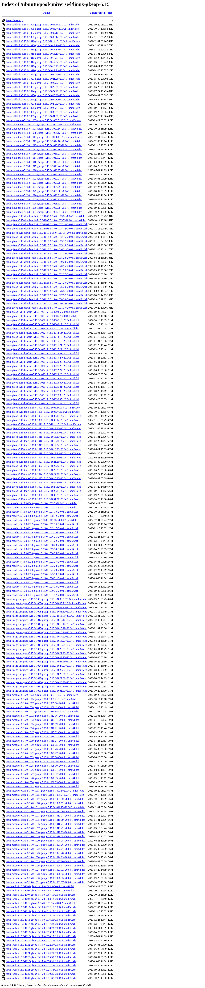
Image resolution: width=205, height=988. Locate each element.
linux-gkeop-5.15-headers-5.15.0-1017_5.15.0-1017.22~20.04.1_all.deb (42, 349)
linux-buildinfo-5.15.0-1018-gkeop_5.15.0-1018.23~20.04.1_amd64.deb (43, 66)
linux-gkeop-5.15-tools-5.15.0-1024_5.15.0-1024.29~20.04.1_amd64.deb (43, 474)
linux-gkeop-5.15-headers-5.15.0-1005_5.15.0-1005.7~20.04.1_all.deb (42, 316)
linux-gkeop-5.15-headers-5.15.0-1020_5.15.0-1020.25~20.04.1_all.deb (42, 361)
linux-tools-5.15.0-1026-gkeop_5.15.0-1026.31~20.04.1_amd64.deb (41, 961)
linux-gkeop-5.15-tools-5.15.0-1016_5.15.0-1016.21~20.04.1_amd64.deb (43, 441)
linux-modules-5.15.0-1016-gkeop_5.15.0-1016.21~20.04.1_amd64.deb (42, 728)
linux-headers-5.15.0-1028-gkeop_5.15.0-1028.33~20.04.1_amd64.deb (42, 586)
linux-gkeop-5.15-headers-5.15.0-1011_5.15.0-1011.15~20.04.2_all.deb (42, 328)
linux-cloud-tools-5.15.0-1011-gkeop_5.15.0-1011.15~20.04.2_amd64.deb (44, 137)
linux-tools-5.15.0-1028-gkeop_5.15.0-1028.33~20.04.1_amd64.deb (41, 969)
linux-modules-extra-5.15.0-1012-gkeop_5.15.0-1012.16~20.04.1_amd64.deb (45, 811)
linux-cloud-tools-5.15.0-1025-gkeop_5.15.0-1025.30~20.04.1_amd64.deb (44, 191)
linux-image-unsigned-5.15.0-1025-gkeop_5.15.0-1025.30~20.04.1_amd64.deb (46, 670)
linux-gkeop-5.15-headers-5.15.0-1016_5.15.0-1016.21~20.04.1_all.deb (42, 345)
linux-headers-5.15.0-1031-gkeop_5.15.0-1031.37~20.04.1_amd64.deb (42, 595)
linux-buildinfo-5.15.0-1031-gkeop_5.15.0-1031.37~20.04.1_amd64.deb (43, 116)
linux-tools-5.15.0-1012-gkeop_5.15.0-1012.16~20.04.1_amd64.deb (41, 907)
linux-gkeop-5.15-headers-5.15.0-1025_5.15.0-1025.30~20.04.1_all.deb (42, 382)
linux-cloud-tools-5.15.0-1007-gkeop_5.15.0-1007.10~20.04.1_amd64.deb (44, 128)
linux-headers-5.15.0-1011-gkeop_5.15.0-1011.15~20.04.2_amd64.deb (42, 520)
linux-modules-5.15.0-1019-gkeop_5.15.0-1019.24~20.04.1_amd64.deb (42, 740)
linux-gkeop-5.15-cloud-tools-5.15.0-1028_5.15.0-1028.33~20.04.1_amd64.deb (46, 299)
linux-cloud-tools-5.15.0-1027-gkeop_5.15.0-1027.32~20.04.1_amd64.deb (44, 199)
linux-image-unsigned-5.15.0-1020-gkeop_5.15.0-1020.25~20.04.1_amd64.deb (46, 649)
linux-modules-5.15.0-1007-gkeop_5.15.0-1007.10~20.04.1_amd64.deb (42, 703)
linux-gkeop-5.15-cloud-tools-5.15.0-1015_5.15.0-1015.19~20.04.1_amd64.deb (46, 245)
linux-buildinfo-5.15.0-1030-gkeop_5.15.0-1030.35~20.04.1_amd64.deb (43, 112)
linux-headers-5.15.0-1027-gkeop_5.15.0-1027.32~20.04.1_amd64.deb (42, 582)
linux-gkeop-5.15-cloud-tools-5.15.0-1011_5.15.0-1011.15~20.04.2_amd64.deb (46, 232)
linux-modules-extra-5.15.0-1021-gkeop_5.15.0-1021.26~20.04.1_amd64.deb (45, 844)
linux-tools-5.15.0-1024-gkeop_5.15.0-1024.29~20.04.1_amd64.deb (41, 953)
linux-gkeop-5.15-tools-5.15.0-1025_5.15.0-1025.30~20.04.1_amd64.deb (43, 478)
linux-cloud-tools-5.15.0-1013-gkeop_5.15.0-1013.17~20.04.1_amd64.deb (44, 145)
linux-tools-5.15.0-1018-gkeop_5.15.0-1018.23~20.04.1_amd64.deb (41, 928)
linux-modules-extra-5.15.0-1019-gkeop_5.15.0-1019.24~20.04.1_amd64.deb (45, 836)
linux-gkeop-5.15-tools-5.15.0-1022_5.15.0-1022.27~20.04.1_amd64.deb (43, 466)
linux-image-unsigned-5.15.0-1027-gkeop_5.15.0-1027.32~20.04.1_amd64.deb (46, 678)
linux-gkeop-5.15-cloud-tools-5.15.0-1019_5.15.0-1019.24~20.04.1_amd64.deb (46, 262)
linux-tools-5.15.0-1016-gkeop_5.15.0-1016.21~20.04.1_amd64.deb (41, 919)
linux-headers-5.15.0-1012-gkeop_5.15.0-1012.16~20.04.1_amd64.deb (42, 524)
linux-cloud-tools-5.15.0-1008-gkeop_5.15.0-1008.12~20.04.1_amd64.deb (44, 132)
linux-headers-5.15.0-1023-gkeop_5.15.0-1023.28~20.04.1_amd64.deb (42, 565)
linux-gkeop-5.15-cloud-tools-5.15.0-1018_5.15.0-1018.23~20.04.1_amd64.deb (46, 257)
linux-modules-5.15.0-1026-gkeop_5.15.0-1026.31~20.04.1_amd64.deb (42, 769)
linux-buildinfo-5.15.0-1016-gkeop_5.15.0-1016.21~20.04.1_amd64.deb (43, 58)
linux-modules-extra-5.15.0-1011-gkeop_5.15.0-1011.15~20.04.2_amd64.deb (45, 807)
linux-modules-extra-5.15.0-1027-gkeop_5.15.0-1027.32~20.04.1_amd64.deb (45, 869)
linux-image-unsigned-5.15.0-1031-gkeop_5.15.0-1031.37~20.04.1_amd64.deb (46, 690)
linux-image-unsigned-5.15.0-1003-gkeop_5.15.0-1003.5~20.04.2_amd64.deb (46, 599)
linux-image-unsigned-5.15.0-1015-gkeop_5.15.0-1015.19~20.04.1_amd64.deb (46, 628)
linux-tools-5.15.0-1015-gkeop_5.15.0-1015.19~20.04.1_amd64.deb (41, 915)
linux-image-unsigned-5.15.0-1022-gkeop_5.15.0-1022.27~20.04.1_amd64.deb (46, 657)
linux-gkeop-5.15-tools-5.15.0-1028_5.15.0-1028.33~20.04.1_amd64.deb (43, 491)
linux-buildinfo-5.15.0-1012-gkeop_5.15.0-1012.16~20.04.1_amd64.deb (43, 45)
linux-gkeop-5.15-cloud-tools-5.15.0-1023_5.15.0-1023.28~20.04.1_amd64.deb (46, 278)
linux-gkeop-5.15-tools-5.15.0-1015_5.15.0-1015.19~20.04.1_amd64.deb (43, 436)
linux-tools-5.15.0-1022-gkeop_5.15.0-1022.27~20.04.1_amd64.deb (41, 944)
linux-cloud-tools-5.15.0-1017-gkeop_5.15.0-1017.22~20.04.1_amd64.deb (44, 157)
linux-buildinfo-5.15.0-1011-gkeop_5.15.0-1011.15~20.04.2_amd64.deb (43, 41)
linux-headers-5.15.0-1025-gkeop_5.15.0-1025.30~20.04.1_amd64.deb (42, 574)
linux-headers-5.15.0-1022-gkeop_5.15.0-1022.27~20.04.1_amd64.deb (42, 561)
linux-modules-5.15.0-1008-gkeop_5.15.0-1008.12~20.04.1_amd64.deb (42, 707)
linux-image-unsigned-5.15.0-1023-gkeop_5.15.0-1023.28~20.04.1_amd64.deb (46, 661)
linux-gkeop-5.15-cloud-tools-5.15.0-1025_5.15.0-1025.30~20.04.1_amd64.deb (46, 287)
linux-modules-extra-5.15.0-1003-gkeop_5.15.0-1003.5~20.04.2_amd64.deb (45, 790)
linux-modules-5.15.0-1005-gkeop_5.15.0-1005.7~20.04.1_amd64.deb (42, 699)
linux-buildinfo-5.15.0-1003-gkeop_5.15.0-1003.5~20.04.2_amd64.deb (42, 24)
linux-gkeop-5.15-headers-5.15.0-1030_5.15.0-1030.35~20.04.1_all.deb (42, 399)
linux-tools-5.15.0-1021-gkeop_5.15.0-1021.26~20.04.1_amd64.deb (41, 940)
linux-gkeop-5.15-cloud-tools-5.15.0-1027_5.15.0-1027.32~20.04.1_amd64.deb (46, 295)
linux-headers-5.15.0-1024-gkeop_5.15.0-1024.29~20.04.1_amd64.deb (42, 570)
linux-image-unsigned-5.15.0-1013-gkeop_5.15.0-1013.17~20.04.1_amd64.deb (46, 624)
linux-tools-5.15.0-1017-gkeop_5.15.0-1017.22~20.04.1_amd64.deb (41, 924)
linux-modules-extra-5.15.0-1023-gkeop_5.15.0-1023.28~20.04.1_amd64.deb (45, 853)
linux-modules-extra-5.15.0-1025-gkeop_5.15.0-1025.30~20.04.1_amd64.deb (45, 861)
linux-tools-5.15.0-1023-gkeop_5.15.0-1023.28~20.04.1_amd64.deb (41, 948)
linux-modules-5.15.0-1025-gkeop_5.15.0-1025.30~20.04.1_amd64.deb (42, 765)
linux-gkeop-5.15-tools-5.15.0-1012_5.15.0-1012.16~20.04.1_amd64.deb (43, 428)
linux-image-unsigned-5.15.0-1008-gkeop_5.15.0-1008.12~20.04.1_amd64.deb (46, 611)
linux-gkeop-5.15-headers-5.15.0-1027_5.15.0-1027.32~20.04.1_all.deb (42, 391)
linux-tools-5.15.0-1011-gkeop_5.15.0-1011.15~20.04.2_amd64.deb (40, 903)
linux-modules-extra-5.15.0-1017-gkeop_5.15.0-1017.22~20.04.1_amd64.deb (45, 828)
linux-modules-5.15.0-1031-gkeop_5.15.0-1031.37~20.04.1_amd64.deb (42, 786)
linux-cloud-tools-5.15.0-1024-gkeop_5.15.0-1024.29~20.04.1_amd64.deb (44, 187)
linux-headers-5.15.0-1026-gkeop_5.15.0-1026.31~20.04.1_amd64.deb (42, 578)
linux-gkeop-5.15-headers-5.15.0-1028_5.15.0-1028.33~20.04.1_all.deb (42, 395)
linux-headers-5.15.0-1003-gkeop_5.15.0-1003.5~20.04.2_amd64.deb (41, 503)
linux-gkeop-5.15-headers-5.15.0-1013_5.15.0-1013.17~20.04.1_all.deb (42, 336)
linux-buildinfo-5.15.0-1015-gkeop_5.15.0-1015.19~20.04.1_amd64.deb (43, 53)
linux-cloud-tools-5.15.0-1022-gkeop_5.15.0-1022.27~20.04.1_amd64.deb (44, 178)
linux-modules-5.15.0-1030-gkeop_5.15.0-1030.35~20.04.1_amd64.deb (42, 782)
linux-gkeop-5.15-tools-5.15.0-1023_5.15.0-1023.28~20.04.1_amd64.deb (43, 470)
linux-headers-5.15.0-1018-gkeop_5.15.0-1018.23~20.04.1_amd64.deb (42, 545)
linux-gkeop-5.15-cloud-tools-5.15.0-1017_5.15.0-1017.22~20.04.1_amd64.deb (46, 253)
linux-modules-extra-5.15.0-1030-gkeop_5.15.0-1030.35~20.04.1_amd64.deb (45, 878)
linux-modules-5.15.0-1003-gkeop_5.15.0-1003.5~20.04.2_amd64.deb (42, 695)
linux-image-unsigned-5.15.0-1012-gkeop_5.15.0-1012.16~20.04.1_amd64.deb (46, 620)
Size (110, 12)
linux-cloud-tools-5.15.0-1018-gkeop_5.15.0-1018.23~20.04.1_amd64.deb (44, 162)
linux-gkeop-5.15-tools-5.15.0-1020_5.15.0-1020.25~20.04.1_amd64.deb (43, 457)
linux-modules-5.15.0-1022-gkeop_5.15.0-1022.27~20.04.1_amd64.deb (42, 753)
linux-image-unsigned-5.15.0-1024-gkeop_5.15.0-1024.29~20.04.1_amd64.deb (46, 665)
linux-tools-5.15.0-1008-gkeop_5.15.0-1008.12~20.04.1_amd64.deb (41, 899)
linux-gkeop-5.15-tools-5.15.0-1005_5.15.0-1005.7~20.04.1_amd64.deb (43, 411)
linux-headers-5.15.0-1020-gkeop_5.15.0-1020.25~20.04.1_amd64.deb (42, 553)
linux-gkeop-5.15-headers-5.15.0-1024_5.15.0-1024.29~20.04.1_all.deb (42, 378)
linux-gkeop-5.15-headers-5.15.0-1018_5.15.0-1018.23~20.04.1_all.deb (42, 353)
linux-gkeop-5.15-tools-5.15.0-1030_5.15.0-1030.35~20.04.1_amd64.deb (43, 495)
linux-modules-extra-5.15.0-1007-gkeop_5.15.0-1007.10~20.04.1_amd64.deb (45, 799)
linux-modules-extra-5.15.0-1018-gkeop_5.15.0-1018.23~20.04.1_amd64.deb (45, 832)
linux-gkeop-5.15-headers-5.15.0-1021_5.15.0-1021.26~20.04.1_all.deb (42, 366)
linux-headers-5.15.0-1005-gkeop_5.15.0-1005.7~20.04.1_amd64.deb (41, 507)
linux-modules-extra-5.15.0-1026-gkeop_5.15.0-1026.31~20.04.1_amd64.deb (45, 865)
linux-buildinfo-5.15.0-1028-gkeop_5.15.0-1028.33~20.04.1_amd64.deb (43, 107)
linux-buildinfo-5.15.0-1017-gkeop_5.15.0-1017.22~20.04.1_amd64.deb (43, 62)
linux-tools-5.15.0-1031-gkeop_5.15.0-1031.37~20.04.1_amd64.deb (41, 978)
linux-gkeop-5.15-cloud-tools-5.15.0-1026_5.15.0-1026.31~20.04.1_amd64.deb (46, 291)
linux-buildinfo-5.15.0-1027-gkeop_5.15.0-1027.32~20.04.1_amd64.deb (43, 103)
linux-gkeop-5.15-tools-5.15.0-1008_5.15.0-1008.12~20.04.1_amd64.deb (43, 420)
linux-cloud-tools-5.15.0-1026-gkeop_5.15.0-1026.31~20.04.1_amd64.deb (44, 195)
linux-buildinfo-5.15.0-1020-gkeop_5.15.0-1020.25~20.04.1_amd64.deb (43, 74)
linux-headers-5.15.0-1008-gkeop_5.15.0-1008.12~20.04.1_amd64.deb (42, 515)
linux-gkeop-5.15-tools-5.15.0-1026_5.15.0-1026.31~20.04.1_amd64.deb (43, 482)
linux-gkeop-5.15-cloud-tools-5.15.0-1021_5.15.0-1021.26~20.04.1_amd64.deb (46, 270)
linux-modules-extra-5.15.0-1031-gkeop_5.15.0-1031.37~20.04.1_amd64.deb (45, 882)
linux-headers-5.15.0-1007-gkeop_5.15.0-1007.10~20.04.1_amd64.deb (42, 511)
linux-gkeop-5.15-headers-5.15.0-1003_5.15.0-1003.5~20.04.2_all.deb (42, 311)
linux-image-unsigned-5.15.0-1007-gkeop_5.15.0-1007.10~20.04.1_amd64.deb (46, 607)
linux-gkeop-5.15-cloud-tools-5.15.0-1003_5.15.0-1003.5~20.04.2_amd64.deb (46, 216)
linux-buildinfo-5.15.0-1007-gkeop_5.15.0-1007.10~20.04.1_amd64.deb (43, 33)
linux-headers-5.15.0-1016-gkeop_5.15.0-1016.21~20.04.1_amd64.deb (42, 536)
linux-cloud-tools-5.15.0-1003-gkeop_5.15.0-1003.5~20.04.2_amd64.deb (43, 120)
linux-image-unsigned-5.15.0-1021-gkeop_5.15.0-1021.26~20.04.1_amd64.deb (46, 653)
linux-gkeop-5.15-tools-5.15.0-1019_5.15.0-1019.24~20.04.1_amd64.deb (43, 453)
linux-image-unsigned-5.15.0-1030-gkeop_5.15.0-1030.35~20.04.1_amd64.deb (46, 686)
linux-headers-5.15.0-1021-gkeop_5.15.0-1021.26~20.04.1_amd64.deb (42, 557)
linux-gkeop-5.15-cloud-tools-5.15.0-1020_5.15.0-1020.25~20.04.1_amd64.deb (46, 266)
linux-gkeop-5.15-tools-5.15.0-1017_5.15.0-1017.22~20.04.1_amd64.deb (43, 445)
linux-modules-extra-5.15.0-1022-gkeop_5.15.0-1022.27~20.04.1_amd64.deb (45, 849)
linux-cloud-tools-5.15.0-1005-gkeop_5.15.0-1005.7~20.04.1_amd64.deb (43, 124)
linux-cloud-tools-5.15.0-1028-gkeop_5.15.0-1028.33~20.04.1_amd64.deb (44, 203)
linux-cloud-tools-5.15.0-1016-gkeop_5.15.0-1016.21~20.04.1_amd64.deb (44, 153)
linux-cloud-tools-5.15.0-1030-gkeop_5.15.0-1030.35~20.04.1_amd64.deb (44, 207)
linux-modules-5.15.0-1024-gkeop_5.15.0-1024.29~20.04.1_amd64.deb (42, 761)
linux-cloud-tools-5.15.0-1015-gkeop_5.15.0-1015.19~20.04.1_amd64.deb (44, 149)
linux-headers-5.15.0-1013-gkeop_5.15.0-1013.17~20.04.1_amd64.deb (42, 528)
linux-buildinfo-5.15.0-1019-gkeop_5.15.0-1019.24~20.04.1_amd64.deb (43, 70)
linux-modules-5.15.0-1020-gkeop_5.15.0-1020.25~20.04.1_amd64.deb (42, 744)
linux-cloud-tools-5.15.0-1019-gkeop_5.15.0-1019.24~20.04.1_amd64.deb (44, 166)
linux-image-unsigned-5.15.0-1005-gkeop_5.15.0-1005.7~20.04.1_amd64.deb (46, 603)
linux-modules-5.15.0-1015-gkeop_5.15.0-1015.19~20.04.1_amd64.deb (42, 724)
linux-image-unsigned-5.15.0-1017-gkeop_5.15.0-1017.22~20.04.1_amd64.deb (46, 636)
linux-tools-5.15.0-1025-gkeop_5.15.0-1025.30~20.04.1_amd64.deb (41, 957)
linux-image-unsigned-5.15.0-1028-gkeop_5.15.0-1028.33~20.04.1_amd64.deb (46, 682)
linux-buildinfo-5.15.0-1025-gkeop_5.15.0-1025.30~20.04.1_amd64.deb (43, 95)
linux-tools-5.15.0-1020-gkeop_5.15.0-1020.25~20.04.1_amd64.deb (41, 936)
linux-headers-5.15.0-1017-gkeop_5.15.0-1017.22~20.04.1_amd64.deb (42, 540)
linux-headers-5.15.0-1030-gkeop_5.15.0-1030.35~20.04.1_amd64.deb (42, 590)
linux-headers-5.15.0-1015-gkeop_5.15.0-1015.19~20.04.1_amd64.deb (42, 532)
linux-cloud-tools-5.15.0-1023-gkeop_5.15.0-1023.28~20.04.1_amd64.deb (44, 182)
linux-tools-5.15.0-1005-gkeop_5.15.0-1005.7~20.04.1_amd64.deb (40, 890)
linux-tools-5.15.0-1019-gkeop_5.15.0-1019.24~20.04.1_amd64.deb (41, 932)
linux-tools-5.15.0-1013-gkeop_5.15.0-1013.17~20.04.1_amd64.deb (41, 911)
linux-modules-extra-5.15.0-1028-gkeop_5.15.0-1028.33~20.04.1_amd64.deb (45, 874)
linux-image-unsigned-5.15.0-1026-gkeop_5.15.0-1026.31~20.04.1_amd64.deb (46, 674)
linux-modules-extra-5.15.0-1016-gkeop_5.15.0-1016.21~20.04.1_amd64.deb (45, 824)
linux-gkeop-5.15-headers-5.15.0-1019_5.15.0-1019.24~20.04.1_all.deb (42, 357)
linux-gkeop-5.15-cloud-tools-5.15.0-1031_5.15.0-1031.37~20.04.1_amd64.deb (46, 307)
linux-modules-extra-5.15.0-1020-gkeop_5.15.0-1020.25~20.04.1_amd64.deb (45, 840)
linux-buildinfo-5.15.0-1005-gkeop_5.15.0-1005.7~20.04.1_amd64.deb (42, 28)
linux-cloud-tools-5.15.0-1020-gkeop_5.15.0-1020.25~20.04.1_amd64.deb (44, 170)
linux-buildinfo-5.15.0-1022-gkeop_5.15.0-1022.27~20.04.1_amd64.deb (43, 83)
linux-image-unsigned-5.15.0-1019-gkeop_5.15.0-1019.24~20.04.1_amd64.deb (46, 645)
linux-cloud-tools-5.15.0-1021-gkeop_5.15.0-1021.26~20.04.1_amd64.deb (44, 174)
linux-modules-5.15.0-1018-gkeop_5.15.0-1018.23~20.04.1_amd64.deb (42, 736)
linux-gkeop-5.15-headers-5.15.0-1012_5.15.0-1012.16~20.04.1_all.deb (42, 332)
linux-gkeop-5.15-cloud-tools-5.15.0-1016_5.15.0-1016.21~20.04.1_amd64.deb (46, 249)
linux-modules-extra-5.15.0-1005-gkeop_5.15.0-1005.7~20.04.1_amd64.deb (45, 794)
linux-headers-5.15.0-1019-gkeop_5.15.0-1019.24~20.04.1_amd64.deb (42, 549)
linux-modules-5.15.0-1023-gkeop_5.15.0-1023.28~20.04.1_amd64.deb (42, 757)
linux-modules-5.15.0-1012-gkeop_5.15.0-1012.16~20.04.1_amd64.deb (42, 715)
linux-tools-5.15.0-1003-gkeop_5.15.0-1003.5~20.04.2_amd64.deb (40, 886)
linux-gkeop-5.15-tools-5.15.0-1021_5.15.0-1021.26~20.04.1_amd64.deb (43, 461)
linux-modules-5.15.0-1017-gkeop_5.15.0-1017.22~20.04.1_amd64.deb (42, 732)
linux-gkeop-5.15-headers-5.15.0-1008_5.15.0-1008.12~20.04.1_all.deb (42, 324)
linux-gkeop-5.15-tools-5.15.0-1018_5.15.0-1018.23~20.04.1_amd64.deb (43, 449)
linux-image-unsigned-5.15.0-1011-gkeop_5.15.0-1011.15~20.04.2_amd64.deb (46, 615)
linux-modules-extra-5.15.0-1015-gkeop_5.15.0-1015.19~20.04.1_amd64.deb (45, 819)
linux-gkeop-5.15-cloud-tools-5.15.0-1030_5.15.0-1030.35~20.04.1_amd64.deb (46, 303)
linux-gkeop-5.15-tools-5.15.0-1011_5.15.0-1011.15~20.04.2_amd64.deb (43, 424)
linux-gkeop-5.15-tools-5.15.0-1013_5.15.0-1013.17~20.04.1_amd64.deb (43, 432)
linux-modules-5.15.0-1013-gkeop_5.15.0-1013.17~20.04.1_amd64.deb (42, 720)
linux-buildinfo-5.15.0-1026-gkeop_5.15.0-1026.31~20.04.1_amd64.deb (43, 99)
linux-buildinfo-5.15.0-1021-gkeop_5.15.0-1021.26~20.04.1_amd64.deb (43, 78)
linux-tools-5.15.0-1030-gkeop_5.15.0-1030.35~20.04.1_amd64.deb (41, 973)
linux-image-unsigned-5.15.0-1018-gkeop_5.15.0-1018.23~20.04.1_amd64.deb (46, 640)
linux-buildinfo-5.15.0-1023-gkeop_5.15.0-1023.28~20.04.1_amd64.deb (43, 87)
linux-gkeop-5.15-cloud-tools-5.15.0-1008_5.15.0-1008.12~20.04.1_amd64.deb (46, 228)
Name (46, 12)
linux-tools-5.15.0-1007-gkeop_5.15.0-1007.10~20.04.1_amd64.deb (41, 894)
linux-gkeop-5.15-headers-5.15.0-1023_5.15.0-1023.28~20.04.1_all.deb (42, 374)
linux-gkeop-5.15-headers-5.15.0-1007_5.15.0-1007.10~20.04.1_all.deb (42, 320)
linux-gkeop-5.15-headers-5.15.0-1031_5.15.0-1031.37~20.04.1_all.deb (42, 403)
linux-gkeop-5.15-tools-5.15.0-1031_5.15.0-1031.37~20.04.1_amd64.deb (43, 499)
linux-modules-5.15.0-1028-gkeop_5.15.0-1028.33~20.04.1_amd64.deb (42, 778)
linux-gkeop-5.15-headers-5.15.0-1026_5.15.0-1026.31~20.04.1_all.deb (42, 386)
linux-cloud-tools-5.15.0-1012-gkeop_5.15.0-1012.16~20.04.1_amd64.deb (44, 141)
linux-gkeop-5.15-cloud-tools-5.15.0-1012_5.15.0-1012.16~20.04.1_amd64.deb (46, 237)
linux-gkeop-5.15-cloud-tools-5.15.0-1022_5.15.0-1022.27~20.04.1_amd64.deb (46, 274)
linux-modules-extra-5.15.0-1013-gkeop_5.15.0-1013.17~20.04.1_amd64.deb (45, 815)
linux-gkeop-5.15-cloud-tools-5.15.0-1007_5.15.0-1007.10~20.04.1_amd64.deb (46, 224)
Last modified (97, 12)
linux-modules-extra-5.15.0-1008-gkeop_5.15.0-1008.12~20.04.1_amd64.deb (45, 803)
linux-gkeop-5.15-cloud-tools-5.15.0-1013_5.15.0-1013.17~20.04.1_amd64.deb (46, 241)
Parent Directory (14, 20)
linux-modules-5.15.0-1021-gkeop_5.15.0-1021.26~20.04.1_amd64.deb (42, 749)
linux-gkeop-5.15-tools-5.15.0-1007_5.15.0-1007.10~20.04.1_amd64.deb (43, 416)
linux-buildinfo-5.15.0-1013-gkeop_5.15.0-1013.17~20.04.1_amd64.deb (43, 49)
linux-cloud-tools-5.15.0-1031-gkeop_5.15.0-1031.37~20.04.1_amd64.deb (44, 212)
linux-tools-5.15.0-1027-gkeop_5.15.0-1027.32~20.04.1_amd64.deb (41, 965)
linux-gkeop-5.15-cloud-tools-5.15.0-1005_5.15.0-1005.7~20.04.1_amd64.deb (46, 220)
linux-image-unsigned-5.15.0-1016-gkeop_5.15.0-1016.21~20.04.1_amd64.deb (46, 632)
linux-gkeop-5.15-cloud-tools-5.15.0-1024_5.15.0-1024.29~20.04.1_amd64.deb (46, 282)
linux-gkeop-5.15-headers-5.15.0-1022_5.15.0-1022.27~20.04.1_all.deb (42, 370)
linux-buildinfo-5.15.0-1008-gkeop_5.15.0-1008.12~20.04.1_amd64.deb (43, 37)
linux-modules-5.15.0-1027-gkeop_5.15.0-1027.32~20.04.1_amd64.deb (42, 774)
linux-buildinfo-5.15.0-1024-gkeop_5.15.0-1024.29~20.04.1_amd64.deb (43, 91)
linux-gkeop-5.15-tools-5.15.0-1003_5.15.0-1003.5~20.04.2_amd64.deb (43, 407)
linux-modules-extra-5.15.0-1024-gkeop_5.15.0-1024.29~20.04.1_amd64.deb (45, 857)
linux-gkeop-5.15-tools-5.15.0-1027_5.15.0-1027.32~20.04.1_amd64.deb (43, 486)
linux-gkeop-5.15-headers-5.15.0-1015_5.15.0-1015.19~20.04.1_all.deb (42, 341)
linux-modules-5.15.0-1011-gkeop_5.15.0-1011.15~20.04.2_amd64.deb (42, 711)
